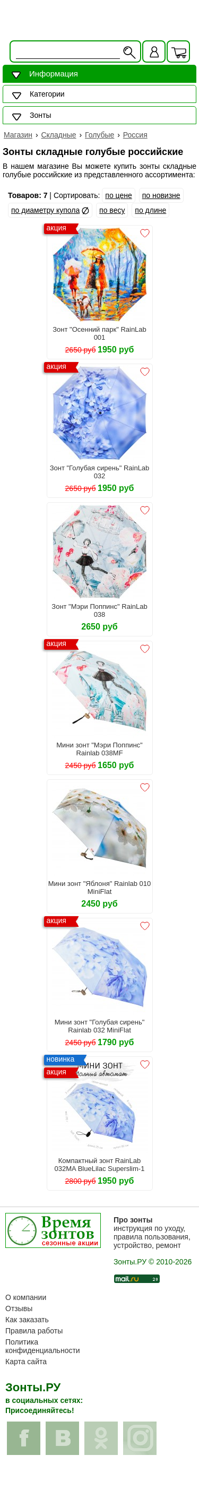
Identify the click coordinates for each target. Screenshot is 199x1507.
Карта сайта (26, 1361)
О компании (25, 1297)
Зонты (40, 115)
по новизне (161, 195)
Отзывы (18, 1308)
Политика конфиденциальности (42, 1346)
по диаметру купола (45, 210)
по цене (118, 195)
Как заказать (27, 1319)
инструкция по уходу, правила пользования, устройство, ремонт (152, 1233)
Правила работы (34, 1331)
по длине (150, 210)
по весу (112, 210)
